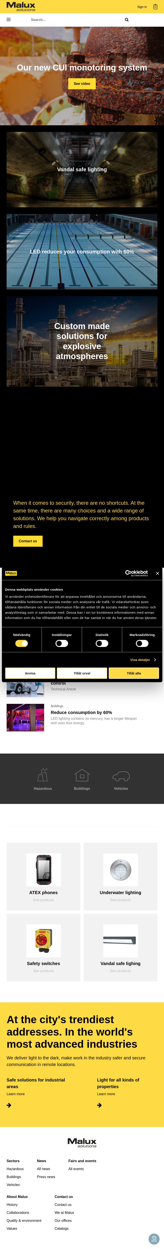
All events (76, 1169)
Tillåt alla (134, 673)
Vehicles (13, 1185)
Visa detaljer (140, 660)
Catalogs (61, 1228)
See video (82, 84)
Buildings (14, 1177)
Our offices (63, 1220)
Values (12, 1228)
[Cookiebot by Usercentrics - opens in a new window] (128, 573)
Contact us (28, 541)
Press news (46, 1177)
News (41, 1161)
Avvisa (30, 673)
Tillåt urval (82, 673)
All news (43, 1169)
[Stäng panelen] (157, 573)
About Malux (17, 1197)
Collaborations (18, 1213)
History (12, 1205)
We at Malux (64, 1213)
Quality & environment (24, 1220)
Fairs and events (82, 1161)
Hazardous (15, 1169)
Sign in (142, 7)
